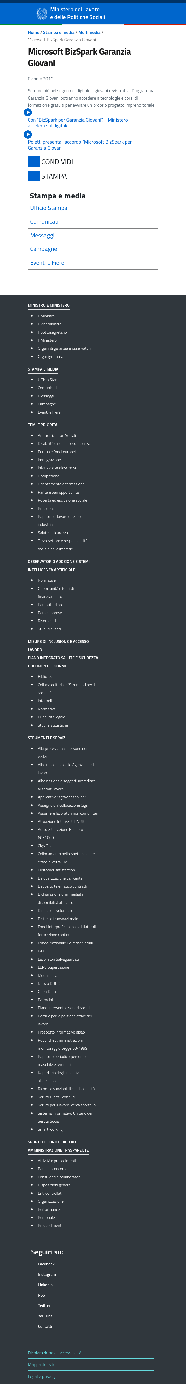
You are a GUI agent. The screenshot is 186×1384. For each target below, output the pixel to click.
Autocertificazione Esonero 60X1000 (60, 833)
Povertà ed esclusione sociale (62, 500)
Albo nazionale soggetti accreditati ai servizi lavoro (67, 785)
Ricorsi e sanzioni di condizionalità (66, 1089)
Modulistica (47, 975)
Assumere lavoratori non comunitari (68, 813)
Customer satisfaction (56, 870)
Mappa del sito (42, 1364)
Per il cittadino (50, 604)
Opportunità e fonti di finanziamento (56, 592)
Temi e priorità (42, 425)
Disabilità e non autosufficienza (64, 443)
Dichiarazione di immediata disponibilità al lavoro (60, 898)
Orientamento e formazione (61, 484)
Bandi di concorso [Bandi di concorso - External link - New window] (52, 1169)
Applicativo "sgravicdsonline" (62, 797)
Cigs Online (47, 846)
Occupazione (48, 476)
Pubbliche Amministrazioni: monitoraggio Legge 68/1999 (62, 1044)
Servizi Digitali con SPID (57, 1097)
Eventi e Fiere (49, 412)
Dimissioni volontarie (55, 910)
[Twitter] (60, 1305)
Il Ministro (46, 316)
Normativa (47, 709)
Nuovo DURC (49, 983)
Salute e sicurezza (53, 533)
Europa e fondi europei (57, 452)
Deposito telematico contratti (62, 886)
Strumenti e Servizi (47, 738)
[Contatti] (60, 1326)
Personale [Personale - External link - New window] (46, 1217)
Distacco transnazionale (58, 918)
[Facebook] (60, 1264)
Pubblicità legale (51, 717)
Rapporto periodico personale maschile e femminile (62, 1060)
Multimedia (89, 32)
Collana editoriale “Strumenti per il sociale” (66, 688)
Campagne (47, 404)
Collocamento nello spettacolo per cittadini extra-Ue (66, 858)
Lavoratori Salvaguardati (58, 959)
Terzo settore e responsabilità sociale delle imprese (62, 545)
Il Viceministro (50, 324)
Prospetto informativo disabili (62, 1032)
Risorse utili (48, 621)
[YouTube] (60, 1316)
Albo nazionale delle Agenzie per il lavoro (66, 769)
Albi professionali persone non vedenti (63, 752)
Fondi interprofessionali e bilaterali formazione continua (67, 931)
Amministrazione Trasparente (58, 1150)
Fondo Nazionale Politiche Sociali (65, 943)
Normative (47, 580)
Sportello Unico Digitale (52, 1142)
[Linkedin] (60, 1285)
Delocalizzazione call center (61, 878)
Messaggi (46, 396)
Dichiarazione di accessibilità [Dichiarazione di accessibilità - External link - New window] (54, 1352)
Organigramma (50, 356)
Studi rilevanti (49, 629)
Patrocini (45, 1000)
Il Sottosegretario (52, 332)
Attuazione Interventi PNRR (61, 821)
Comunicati (47, 388)
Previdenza (47, 508)
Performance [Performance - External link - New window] (49, 1209)
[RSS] (60, 1295)
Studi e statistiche (53, 725)
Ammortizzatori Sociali (57, 435)
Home (33, 32)
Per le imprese (50, 613)
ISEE (41, 951)
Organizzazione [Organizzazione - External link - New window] (51, 1201)
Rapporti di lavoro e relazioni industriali (61, 520)
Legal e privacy (42, 1376)
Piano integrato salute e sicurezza (63, 658)
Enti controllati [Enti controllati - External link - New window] (50, 1193)
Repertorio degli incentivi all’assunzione (58, 1076)
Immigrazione (49, 460)
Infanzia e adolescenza (57, 468)
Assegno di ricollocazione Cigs (63, 805)
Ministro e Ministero (49, 305)
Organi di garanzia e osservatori (64, 348)
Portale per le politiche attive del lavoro (65, 1020)
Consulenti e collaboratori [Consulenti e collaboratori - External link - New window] (59, 1177)
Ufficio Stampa (50, 380)
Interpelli (45, 701)
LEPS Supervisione (53, 967)
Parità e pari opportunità (58, 492)
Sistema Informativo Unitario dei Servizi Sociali (65, 1117)
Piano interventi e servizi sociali (64, 1008)
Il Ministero (47, 340)
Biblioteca (46, 676)
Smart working (50, 1129)
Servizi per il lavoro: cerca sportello (67, 1105)
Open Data (47, 991)
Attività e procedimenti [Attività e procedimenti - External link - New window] (57, 1161)
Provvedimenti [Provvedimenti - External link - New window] (50, 1225)
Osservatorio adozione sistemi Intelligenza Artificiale (59, 565)
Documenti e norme (47, 666)
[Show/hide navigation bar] (9, 13)
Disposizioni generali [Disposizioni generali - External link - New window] (55, 1185)
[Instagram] (60, 1274)
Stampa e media (59, 32)
